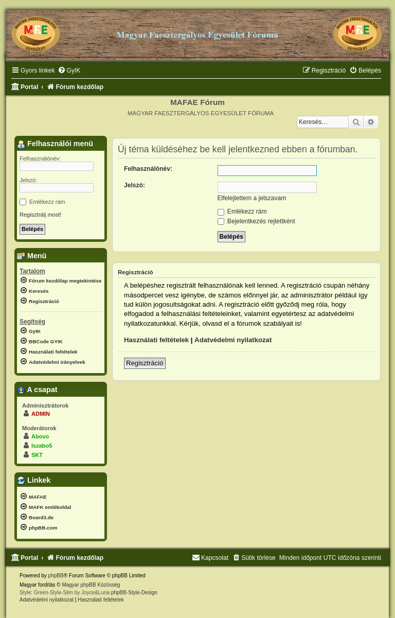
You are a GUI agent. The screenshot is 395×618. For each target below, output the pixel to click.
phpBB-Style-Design (134, 592)
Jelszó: (134, 185)
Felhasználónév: (148, 168)
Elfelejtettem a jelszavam (252, 198)
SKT (37, 455)
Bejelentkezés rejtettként (256, 221)
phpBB (56, 575)
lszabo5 (41, 446)
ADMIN (40, 414)
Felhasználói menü (55, 143)
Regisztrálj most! (40, 214)
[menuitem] (69, 71)
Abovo (40, 436)
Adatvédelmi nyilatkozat (233, 340)
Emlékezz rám (242, 211)
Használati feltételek (156, 340)
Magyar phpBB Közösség (91, 585)
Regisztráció (145, 363)
